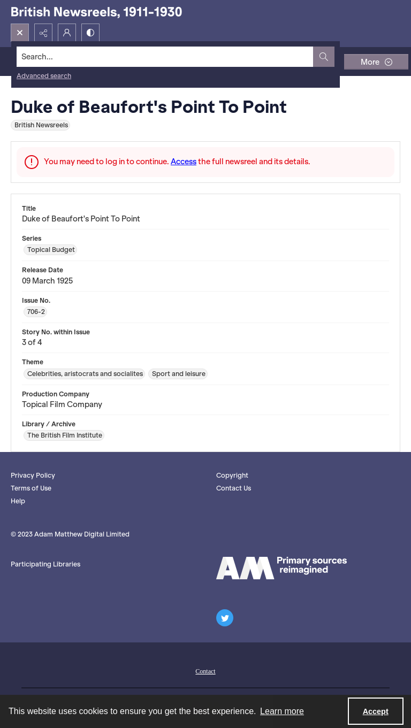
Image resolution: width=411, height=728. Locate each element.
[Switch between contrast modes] (90, 32)
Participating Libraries (45, 564)
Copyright (232, 475)
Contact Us (233, 488)
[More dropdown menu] (376, 62)
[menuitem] (205, 670)
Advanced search (44, 76)
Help (18, 501)
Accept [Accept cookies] (376, 711)
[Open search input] (19, 32)
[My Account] (66, 32)
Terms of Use (31, 488)
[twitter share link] (224, 617)
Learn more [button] (282, 711)
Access (183, 161)
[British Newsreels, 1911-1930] (96, 11)
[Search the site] (165, 57)
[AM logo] (281, 568)
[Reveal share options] (43, 32)
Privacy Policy (33, 475)
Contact (205, 671)
